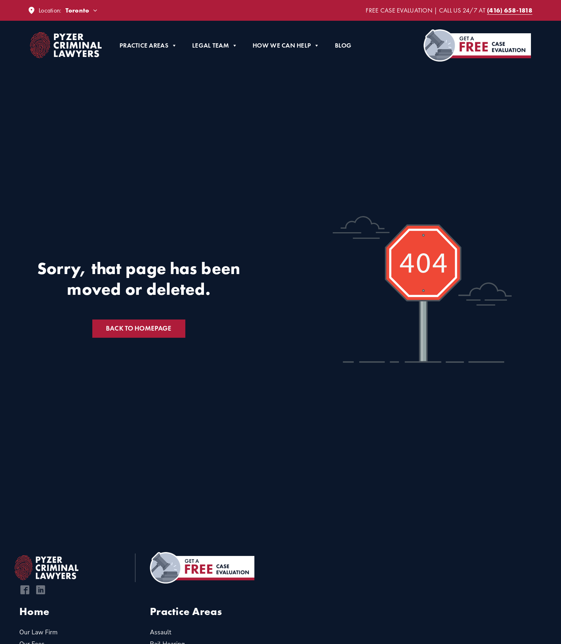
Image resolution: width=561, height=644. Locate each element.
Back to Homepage (138, 328)
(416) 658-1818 (509, 10)
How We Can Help (286, 45)
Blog (343, 45)
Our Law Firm (38, 632)
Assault (160, 632)
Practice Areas (148, 45)
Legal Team (215, 45)
